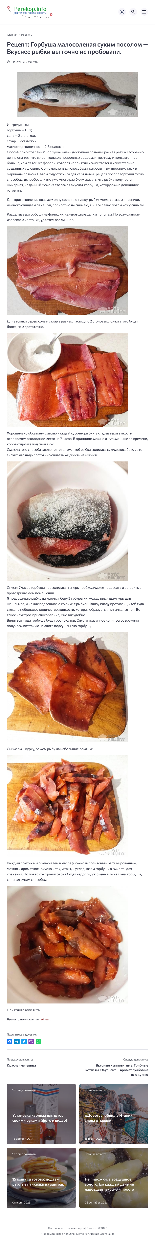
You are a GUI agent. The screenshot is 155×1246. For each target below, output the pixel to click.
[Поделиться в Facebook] (9, 1041)
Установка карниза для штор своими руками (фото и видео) (39, 1118)
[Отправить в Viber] (31, 1041)
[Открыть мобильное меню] (144, 12)
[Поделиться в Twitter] (24, 1041)
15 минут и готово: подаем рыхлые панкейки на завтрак (38, 1181)
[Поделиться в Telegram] (17, 1041)
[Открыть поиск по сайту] (133, 12)
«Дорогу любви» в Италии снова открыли (109, 1118)
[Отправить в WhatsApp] (38, 1041)
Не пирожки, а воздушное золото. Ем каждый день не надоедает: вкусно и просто (109, 1184)
